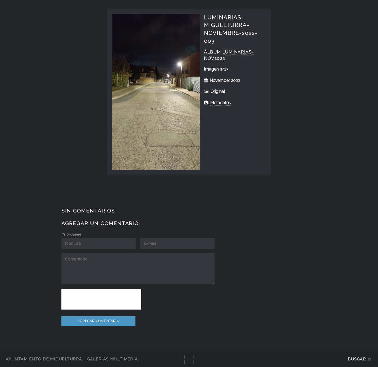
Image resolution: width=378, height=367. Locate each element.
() (73, 235)
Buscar (357, 359)
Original (218, 91)
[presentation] (101, 299)
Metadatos (220, 102)
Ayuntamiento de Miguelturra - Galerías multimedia (72, 359)
